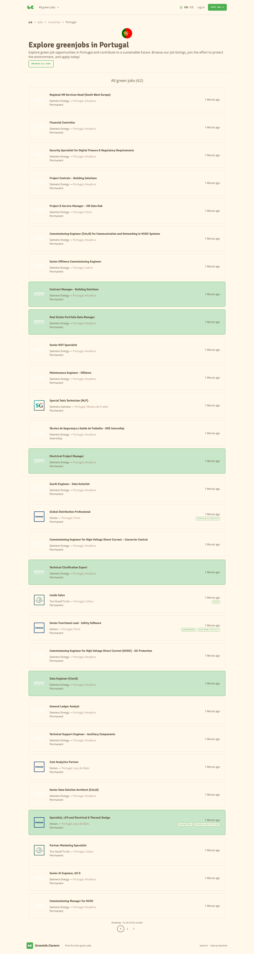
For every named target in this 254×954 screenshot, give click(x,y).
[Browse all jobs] (41, 63)
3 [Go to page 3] (133, 928)
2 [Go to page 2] (127, 928)
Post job (217, 7)
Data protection (219, 945)
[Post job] (217, 7)
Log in (201, 7)
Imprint (204, 945)
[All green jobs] (49, 7)
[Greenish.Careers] (30, 7)
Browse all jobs (41, 64)
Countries (54, 22)
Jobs (40, 22)
